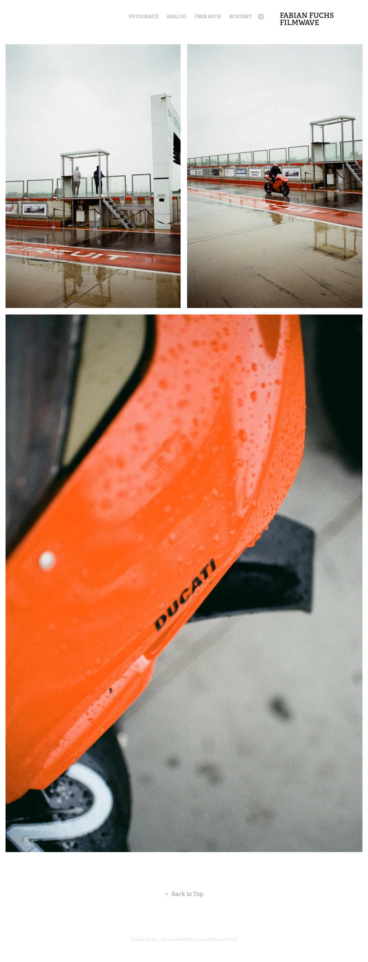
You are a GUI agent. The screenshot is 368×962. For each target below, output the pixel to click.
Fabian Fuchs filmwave (307, 19)
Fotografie (144, 17)
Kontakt (240, 17)
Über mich (207, 17)
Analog (176, 17)
